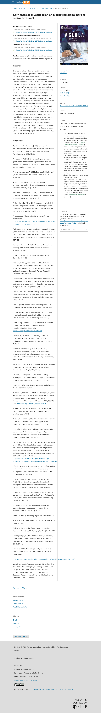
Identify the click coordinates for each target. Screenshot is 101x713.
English (16, 620)
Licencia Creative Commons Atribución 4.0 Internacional (52, 689)
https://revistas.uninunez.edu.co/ (26, 680)
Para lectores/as (18, 600)
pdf (64, 72)
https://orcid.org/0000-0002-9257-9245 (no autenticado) (34, 41)
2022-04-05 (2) (65, 93)
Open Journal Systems (21, 588)
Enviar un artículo (21, 636)
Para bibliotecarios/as (20, 607)
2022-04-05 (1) (65, 96)
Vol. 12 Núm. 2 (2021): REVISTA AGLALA (39, 8)
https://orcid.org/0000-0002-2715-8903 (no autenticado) (34, 50)
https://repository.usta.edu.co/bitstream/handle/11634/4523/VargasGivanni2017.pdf (43, 559)
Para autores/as (18, 604)
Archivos (22, 8)
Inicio (15, 8)
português (17, 626)
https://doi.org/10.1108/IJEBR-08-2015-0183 (32, 404)
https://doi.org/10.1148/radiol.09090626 (27, 331)
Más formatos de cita (68, 230)
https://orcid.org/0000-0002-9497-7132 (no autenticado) (34, 32)
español (16, 623)
